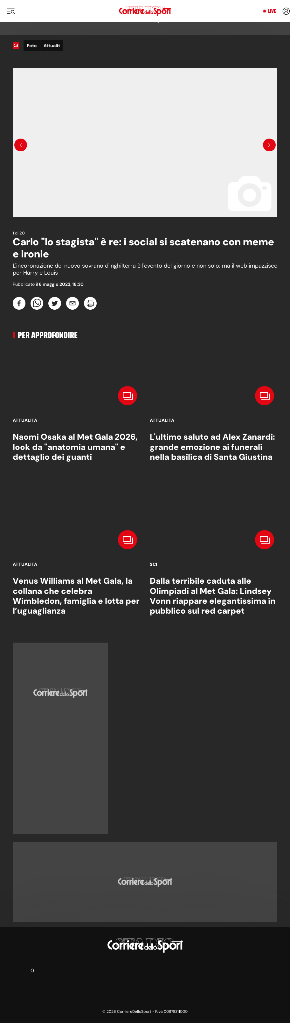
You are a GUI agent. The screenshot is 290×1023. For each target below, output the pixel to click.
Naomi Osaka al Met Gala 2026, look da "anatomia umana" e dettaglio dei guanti (75, 446)
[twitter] (54, 303)
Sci (153, 564)
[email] (72, 303)
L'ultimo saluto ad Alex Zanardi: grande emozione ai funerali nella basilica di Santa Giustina (212, 446)
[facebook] (19, 303)
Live (272, 11)
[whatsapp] (37, 303)
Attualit (52, 45)
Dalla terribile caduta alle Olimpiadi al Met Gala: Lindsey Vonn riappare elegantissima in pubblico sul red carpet (212, 595)
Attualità (25, 420)
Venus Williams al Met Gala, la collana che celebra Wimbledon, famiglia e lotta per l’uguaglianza (76, 595)
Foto (32, 45)
